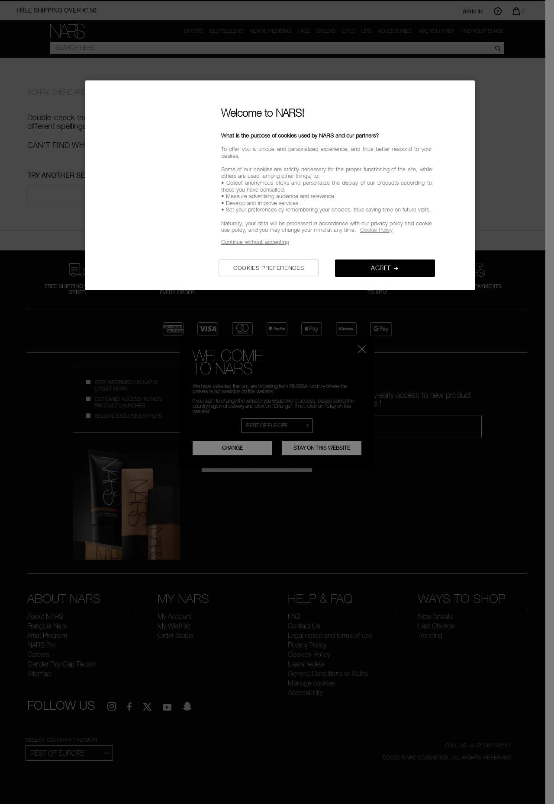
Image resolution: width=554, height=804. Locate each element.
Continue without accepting (255, 241)
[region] (280, 185)
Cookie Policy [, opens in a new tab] (376, 229)
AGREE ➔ (385, 268)
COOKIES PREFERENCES (268, 267)
